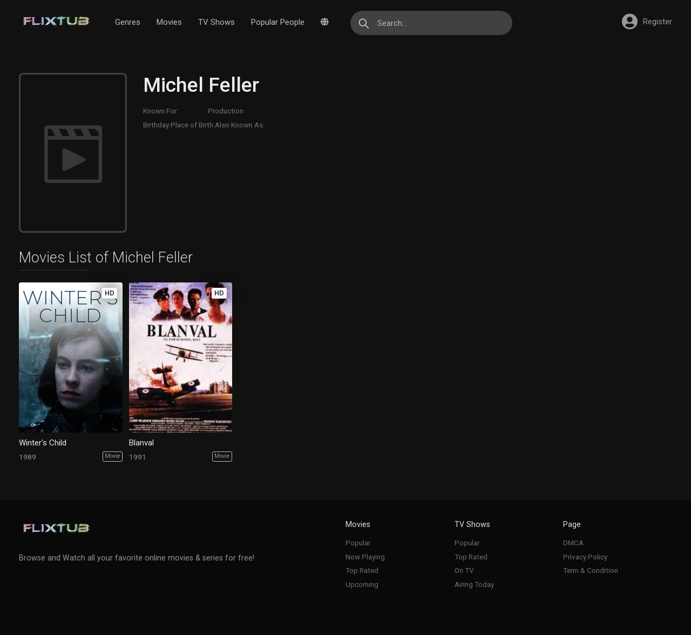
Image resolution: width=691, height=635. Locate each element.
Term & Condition (590, 570)
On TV (464, 570)
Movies (169, 22)
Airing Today (474, 584)
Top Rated (362, 570)
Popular (358, 542)
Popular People (277, 22)
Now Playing (365, 556)
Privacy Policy (585, 556)
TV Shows (216, 22)
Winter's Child (42, 443)
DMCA (573, 542)
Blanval (141, 443)
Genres (127, 22)
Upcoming (362, 584)
